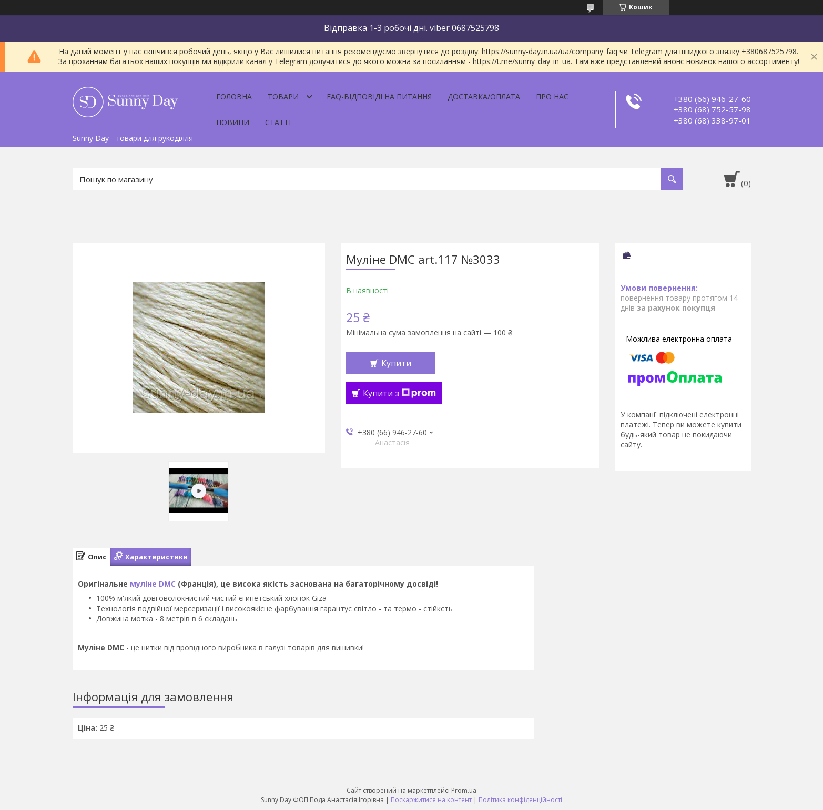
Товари (283, 96)
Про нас (552, 96)
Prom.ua (463, 790)
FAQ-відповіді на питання (379, 96)
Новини (232, 122)
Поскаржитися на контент (431, 799)
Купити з (399, 393)
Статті (278, 122)
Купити (396, 363)
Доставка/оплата (484, 96)
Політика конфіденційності (520, 799)
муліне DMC (153, 584)
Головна (234, 96)
